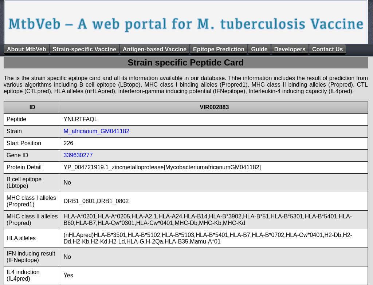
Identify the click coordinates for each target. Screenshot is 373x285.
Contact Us (327, 49)
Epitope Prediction (218, 49)
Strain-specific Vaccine (84, 49)
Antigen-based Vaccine (154, 49)
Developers (290, 49)
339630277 (78, 155)
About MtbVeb (26, 49)
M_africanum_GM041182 (97, 131)
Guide (259, 49)
